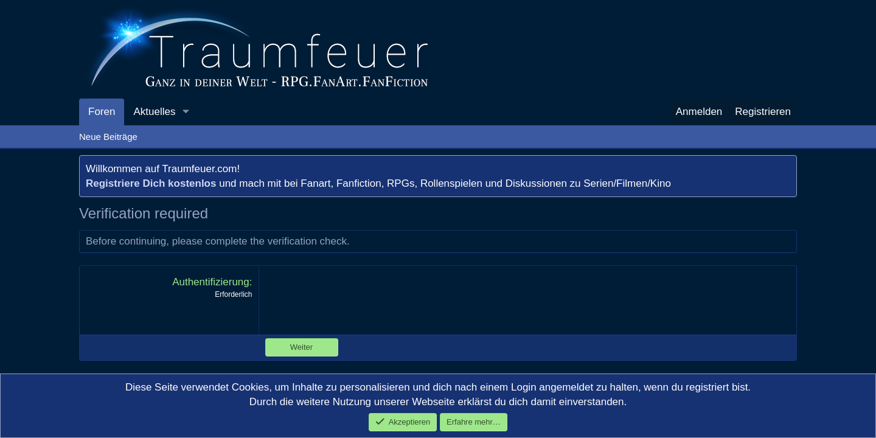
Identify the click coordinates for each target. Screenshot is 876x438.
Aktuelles (154, 111)
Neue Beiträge (108, 136)
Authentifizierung (210, 282)
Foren (101, 111)
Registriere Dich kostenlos (151, 183)
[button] (185, 112)
